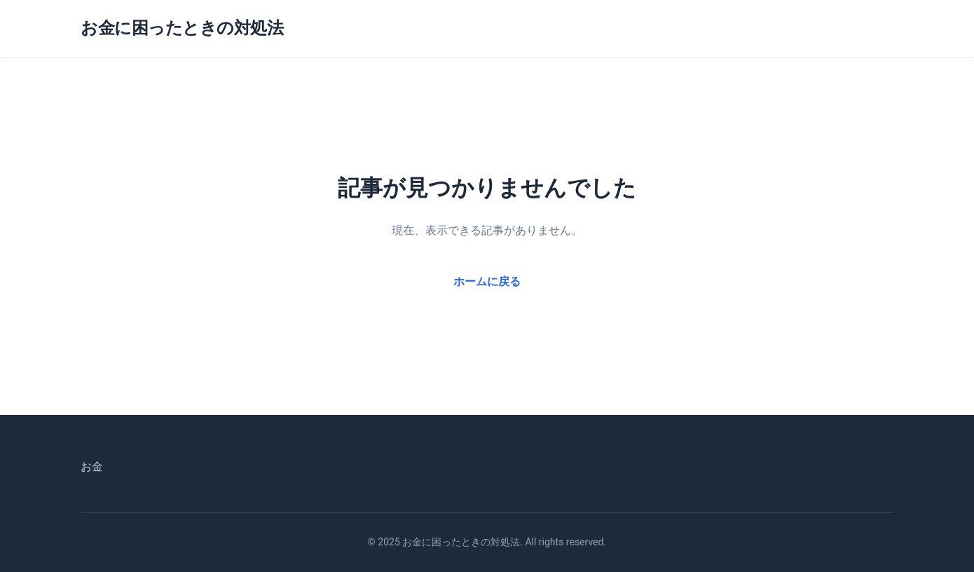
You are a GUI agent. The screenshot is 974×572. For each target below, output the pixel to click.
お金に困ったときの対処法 (182, 28)
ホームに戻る (487, 281)
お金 (92, 466)
